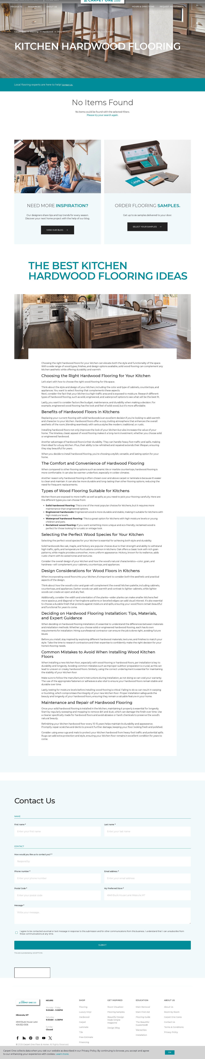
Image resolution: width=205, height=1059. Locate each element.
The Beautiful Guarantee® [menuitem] (142, 1023)
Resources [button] (34, 12)
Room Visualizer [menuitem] (115, 1007)
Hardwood (48, 32)
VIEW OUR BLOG (57, 230)
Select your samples (147, 226)
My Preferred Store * (114, 888)
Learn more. (62, 1054)
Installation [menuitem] (141, 1035)
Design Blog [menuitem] (113, 1028)
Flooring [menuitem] (83, 1007)
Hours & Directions (143, 12)
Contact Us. (67, 85)
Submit (102, 945)
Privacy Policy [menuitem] (171, 1032)
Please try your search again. (102, 115)
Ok (169, 1052)
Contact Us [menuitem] (169, 1022)
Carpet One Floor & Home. (36, 1044)
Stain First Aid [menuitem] (143, 1012)
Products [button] (16, 12)
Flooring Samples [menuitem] (116, 1012)
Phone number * (22, 871)
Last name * (110, 824)
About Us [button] (51, 12)
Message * (19, 905)
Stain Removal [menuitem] (143, 1007)
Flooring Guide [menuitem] (143, 1017)
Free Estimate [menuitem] (86, 1037)
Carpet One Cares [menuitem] (173, 1017)
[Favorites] (192, 12)
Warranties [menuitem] (141, 1030)
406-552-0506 (52, 5)
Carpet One (20, 32)
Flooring (34, 32)
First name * (20, 824)
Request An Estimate (172, 12)
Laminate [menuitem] (83, 1027)
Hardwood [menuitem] (84, 1017)
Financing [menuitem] (84, 1042)
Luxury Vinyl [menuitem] (85, 1012)
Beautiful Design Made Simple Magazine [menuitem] (115, 1020)
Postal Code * (20, 888)
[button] (188, 12)
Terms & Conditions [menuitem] (174, 1027)
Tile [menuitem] (81, 1032)
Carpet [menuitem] (82, 1022)
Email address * (111, 871)
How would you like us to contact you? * (33, 854)
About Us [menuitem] (168, 1007)
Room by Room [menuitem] (171, 1012)
